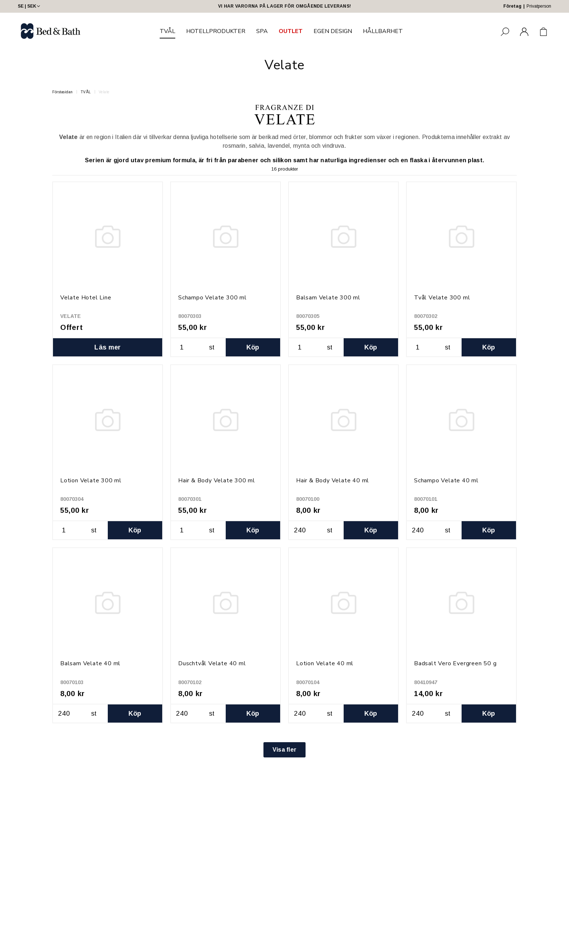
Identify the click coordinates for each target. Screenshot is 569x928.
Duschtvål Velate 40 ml (212, 663)
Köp (252, 347)
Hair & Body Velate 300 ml (216, 481)
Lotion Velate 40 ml (324, 663)
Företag (512, 6)
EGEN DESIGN (333, 31)
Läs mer (107, 347)
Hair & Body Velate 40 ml (332, 481)
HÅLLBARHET (383, 31)
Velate (104, 92)
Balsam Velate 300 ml (328, 298)
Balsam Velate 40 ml (90, 663)
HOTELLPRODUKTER (215, 31)
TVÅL (167, 31)
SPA (262, 31)
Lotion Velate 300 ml (91, 481)
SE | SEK (29, 6)
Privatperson (539, 6)
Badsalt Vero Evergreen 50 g (455, 663)
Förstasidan (62, 92)
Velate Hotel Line (85, 298)
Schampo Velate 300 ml (212, 298)
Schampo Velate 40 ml (446, 481)
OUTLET (291, 31)
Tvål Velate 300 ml (442, 298)
